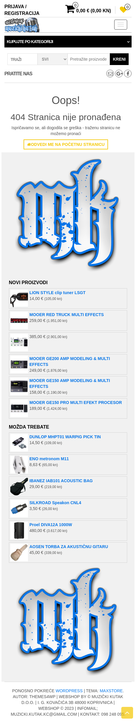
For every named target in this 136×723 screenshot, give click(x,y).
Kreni (119, 59)
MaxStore (111, 690)
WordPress (69, 690)
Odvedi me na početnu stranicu (66, 144)
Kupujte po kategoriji (30, 41)
